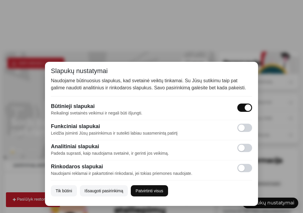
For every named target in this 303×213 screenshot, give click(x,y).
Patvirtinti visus (149, 190)
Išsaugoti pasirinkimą (104, 190)
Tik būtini (64, 190)
